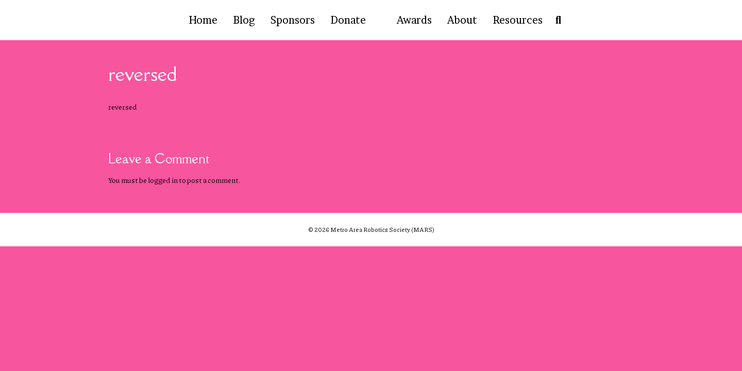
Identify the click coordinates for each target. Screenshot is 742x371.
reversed (122, 107)
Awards (414, 20)
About (462, 20)
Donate (348, 20)
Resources (518, 20)
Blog (244, 20)
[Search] (555, 20)
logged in (163, 180)
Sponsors (293, 20)
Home (203, 20)
